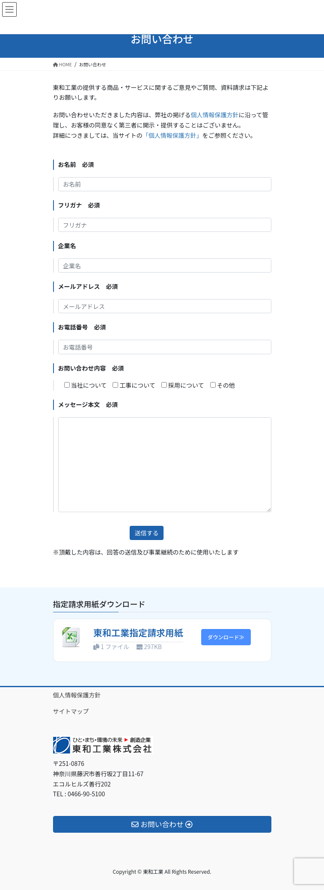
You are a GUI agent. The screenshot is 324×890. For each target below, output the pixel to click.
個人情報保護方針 (215, 114)
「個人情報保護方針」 (172, 135)
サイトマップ (71, 711)
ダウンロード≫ (226, 637)
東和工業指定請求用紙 (138, 632)
